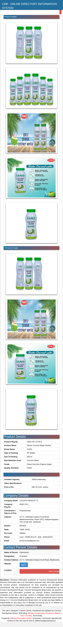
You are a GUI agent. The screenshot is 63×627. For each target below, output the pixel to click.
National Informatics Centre (21, 618)
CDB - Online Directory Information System (29, 5)
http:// (23, 565)
